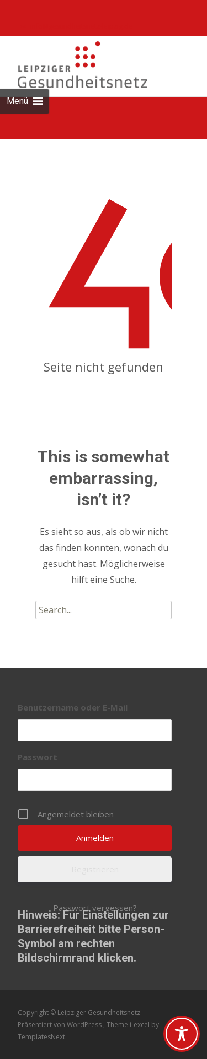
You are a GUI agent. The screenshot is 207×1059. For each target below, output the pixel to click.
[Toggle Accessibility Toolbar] (181, 1034)
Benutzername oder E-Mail (73, 707)
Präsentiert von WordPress (60, 1024)
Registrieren (95, 869)
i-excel (140, 1024)
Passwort (37, 756)
